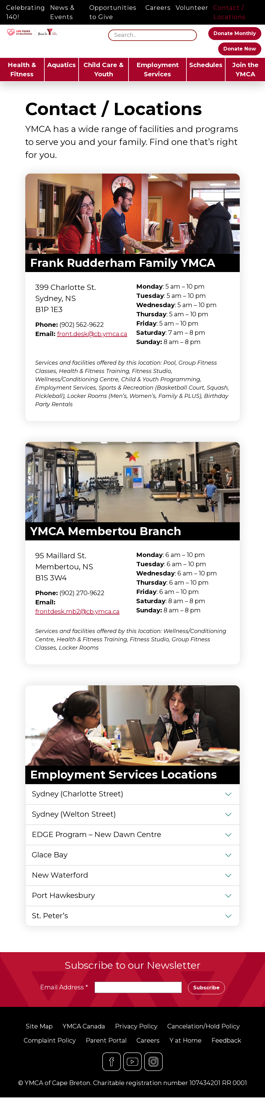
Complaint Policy (50, 1041)
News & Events (62, 12)
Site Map (39, 1027)
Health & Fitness (22, 69)
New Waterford (60, 875)
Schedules (205, 65)
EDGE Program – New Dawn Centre (96, 834)
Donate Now (239, 49)
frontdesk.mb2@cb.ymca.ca (77, 611)
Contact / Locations (229, 12)
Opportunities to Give (113, 12)
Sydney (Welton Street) (74, 814)
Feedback (226, 1041)
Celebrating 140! (25, 12)
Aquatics (61, 65)
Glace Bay (49, 854)
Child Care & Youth (104, 69)
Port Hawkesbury (63, 895)
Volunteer (192, 7)
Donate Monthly (235, 33)
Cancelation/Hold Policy (203, 1027)
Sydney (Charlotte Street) (77, 793)
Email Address (64, 987)
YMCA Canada (84, 1027)
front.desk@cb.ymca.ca (92, 334)
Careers (158, 7)
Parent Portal (106, 1041)
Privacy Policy (136, 1027)
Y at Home (185, 1041)
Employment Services (158, 69)
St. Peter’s (50, 915)
